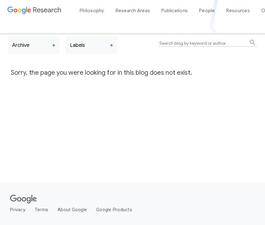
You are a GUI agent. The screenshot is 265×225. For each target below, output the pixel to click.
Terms (41, 209)
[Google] (120, 200)
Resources (238, 10)
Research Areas (133, 10)
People (207, 10)
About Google (72, 209)
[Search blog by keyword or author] (208, 43)
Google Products (114, 209)
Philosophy (92, 10)
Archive (20, 45)
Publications (174, 10)
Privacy (17, 209)
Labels (77, 45)
